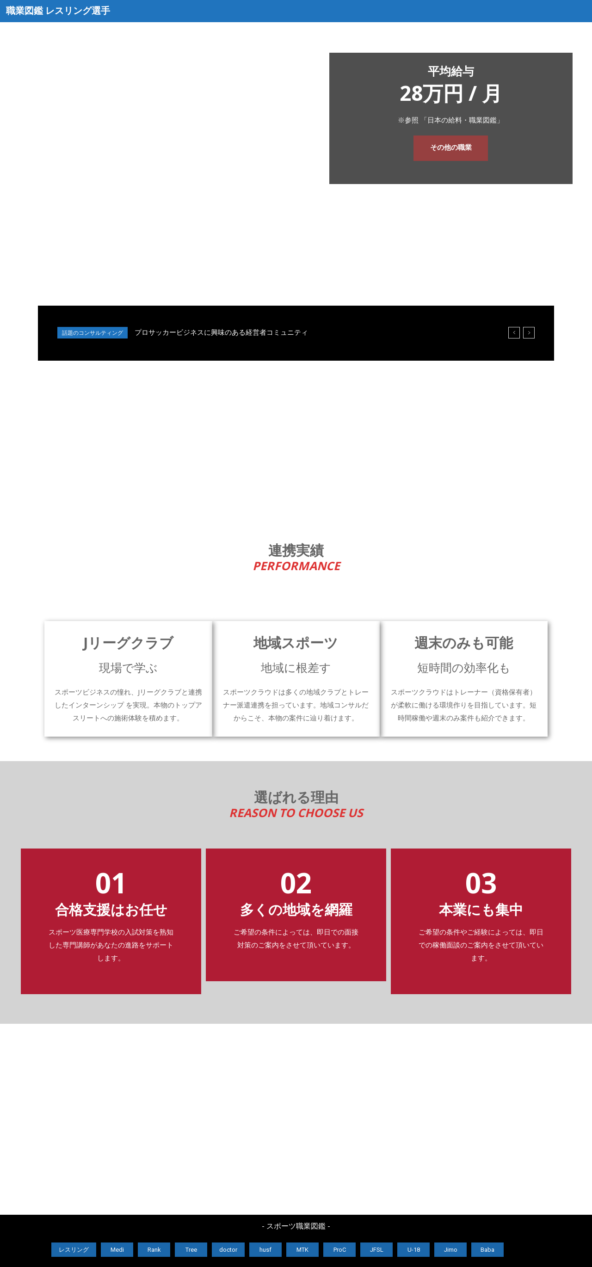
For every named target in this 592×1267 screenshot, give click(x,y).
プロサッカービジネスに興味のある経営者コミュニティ (221, 332)
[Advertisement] (296, 444)
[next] (529, 332)
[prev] (514, 332)
